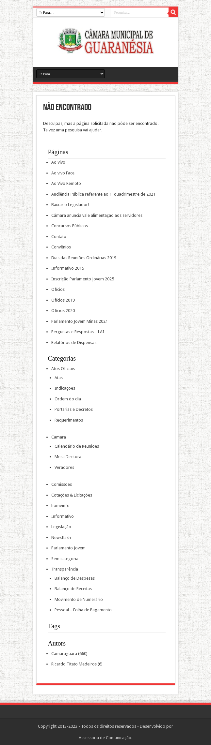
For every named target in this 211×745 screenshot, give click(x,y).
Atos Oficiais (63, 368)
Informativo (62, 516)
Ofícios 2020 (63, 310)
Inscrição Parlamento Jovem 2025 (82, 278)
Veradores (64, 467)
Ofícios (58, 289)
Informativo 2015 (67, 268)
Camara (58, 437)
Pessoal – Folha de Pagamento (83, 609)
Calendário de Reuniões (77, 446)
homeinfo (60, 505)
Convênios (61, 247)
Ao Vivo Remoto (66, 183)
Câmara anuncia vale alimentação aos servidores (96, 215)
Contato (58, 236)
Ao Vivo (58, 162)
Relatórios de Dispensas (73, 342)
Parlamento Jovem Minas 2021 (79, 321)
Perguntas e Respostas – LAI (77, 331)
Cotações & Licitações (71, 495)
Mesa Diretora (68, 456)
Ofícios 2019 (63, 300)
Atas (59, 377)
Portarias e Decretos (74, 409)
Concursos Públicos (69, 225)
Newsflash (61, 537)
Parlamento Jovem (68, 547)
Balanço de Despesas (75, 578)
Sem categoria (64, 558)
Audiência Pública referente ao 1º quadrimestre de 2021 (103, 194)
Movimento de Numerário (79, 599)
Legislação (61, 526)
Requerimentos (69, 420)
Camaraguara (64, 653)
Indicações (65, 388)
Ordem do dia (68, 398)
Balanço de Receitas (73, 588)
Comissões (61, 484)
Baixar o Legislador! (70, 204)
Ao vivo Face (62, 173)
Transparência (64, 569)
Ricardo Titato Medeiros (74, 664)
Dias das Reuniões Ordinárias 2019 (83, 257)
